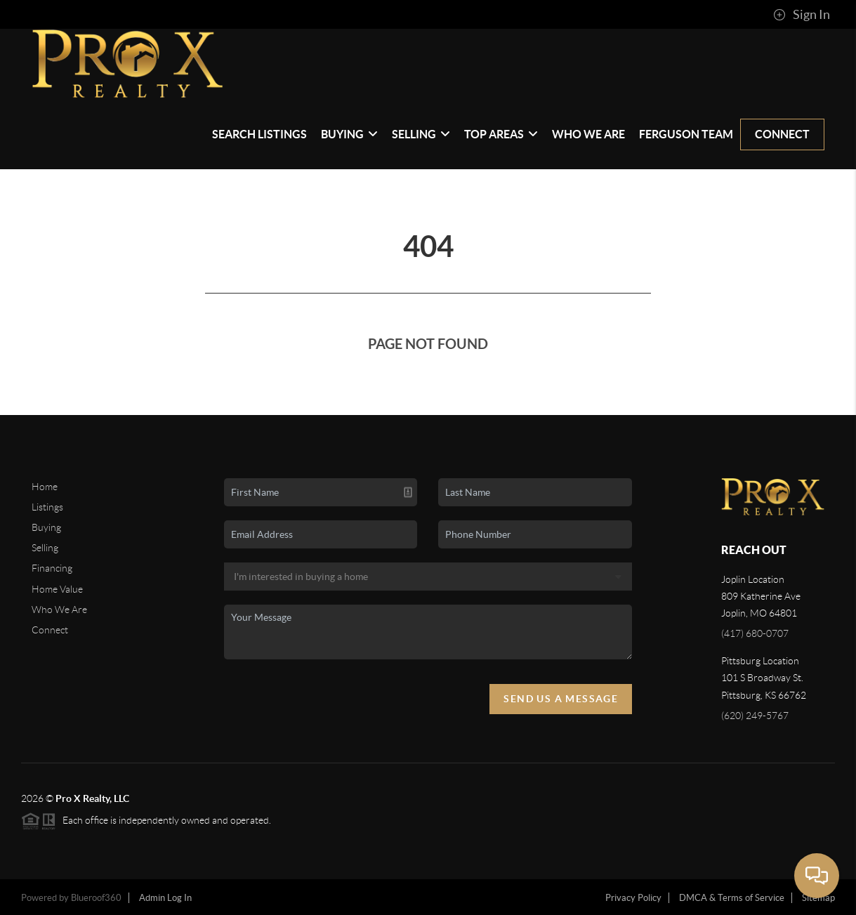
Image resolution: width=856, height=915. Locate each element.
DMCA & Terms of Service (731, 898)
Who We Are (588, 134)
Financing (52, 568)
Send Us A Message (560, 698)
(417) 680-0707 (755, 633)
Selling (421, 134)
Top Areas (501, 134)
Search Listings (259, 134)
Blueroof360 (96, 898)
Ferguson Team (686, 134)
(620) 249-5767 (755, 715)
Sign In (801, 15)
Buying (349, 134)
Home (45, 486)
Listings (47, 507)
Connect (782, 134)
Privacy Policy (633, 898)
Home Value (57, 589)
